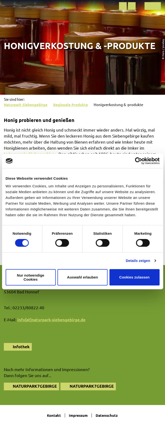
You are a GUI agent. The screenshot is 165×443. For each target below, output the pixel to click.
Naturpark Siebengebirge (25, 104)
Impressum (78, 415)
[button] (123, 6)
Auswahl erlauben (82, 277)
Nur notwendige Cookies (30, 277)
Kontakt (54, 415)
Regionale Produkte (70, 104)
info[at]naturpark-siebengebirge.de (51, 319)
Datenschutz (107, 415)
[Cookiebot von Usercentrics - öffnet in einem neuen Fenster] (138, 161)
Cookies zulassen (134, 277)
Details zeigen (138, 261)
